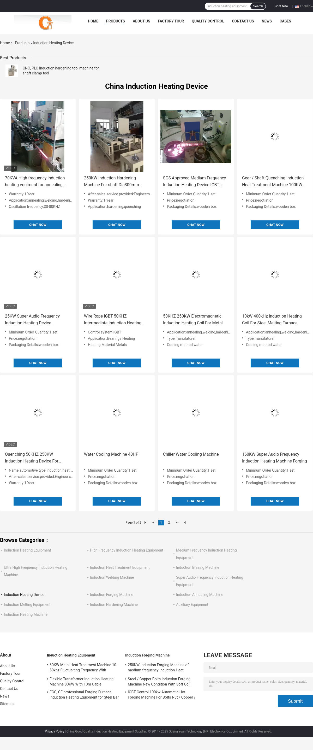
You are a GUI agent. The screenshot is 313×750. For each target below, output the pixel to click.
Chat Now (281, 6)
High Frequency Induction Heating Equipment (126, 550)
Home (93, 21)
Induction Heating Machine (25, 614)
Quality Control (208, 21)
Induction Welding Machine (112, 577)
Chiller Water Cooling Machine (191, 454)
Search (258, 6)
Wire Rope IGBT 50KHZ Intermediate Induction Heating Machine (112, 320)
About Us (141, 21)
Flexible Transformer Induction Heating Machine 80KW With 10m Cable (81, 681)
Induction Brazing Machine (197, 567)
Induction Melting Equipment (27, 604)
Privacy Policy (54, 731)
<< (153, 522)
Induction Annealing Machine (199, 595)
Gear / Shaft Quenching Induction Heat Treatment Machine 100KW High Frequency (273, 181)
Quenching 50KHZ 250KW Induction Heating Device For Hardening (31, 458)
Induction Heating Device (24, 595)
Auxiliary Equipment (192, 604)
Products (115, 21)
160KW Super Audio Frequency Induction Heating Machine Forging (274, 458)
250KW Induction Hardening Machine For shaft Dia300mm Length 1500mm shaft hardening (114, 181)
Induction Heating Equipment (27, 550)
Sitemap (7, 704)
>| (184, 522)
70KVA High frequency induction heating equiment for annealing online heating (35, 181)
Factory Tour (171, 21)
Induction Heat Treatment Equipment (120, 567)
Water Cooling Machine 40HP (111, 454)
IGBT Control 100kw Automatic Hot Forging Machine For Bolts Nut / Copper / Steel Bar (162, 695)
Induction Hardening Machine (114, 604)
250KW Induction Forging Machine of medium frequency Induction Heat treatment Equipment (158, 668)
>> (176, 522)
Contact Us (243, 21)
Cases (285, 21)
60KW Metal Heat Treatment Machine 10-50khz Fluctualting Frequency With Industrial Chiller (83, 668)
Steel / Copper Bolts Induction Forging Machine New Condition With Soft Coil (159, 681)
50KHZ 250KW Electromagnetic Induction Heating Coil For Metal (193, 319)
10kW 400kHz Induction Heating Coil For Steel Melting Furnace (272, 319)
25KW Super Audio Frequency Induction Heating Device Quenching (32, 320)
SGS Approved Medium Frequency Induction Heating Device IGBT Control (194, 181)
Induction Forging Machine (111, 595)
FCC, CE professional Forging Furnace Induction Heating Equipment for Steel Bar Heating (84, 695)
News (267, 21)
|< (145, 522)
